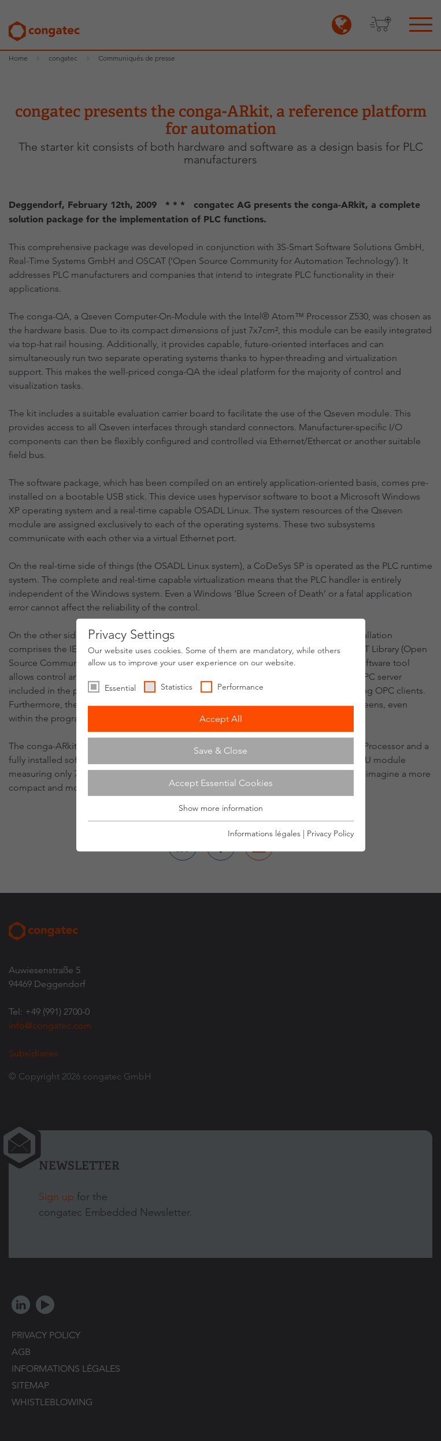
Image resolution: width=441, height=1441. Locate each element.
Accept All (220, 718)
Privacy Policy (330, 833)
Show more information (221, 808)
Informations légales (264, 833)
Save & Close (220, 750)
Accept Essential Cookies (221, 782)
